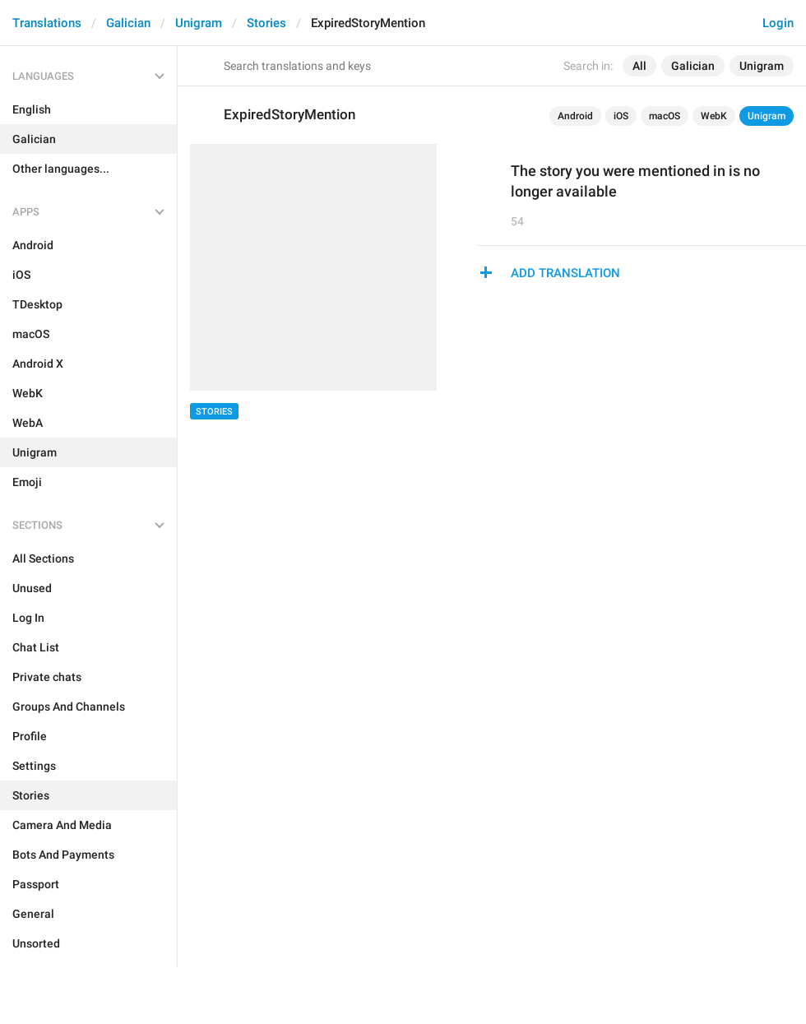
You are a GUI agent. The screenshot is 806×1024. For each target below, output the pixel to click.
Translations (46, 23)
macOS (664, 116)
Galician (128, 23)
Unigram (198, 23)
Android (575, 116)
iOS (621, 116)
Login (778, 23)
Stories (266, 23)
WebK (714, 116)
